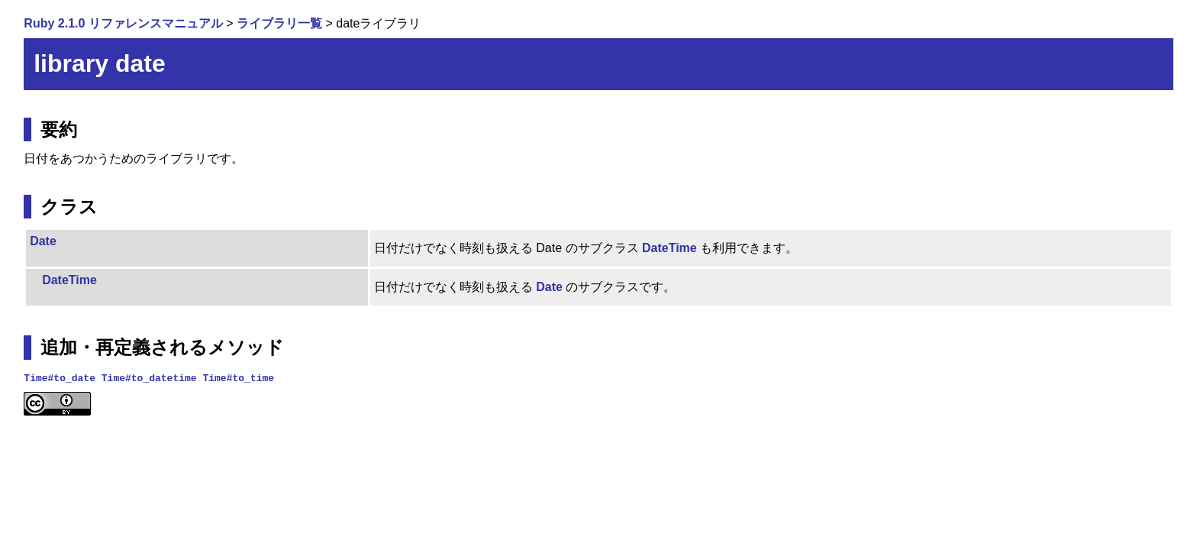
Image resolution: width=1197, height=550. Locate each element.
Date (43, 241)
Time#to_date (59, 377)
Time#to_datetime (149, 377)
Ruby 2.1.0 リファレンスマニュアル (123, 23)
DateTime (669, 247)
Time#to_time (238, 377)
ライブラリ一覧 (279, 23)
